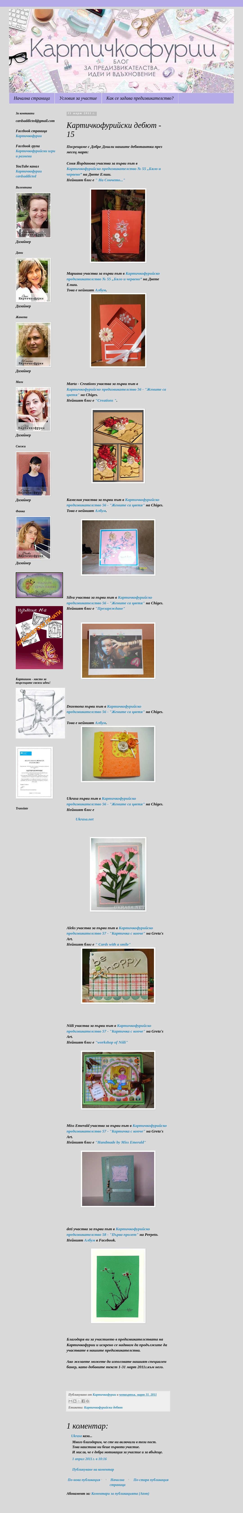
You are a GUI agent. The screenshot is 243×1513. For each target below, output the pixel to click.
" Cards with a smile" (113, 944)
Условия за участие (78, 98)
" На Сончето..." (110, 180)
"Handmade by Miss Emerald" (120, 1142)
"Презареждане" (110, 608)
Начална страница (32, 98)
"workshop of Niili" (111, 1042)
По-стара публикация (151, 1480)
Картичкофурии (29, 136)
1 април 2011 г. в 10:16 (89, 1459)
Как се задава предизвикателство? (140, 98)
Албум (100, 290)
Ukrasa (76, 1436)
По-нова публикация (84, 1480)
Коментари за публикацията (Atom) (120, 1493)
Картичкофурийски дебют (103, 1407)
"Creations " (105, 400)
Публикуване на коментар (93, 1469)
